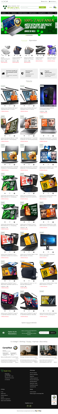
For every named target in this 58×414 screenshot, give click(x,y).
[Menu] (56, 395)
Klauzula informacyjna (34, 379)
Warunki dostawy (33, 372)
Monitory (14, 13)
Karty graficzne (42, 13)
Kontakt (2, 397)
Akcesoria (50, 13)
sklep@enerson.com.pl (9, 377)
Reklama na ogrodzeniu (5, 398)
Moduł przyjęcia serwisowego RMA (37, 393)
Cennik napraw (33, 391)
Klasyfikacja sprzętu (34, 385)
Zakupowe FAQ (33, 386)
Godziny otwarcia (4, 395)
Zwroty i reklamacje (34, 374)
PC (9, 13)
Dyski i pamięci (33, 13)
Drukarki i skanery (22, 13)
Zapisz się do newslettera (6, 400)
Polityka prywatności (34, 378)
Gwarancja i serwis (33, 383)
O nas (2, 391)
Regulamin (32, 376)
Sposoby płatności (33, 381)
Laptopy (4, 13)
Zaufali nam (3, 393)
